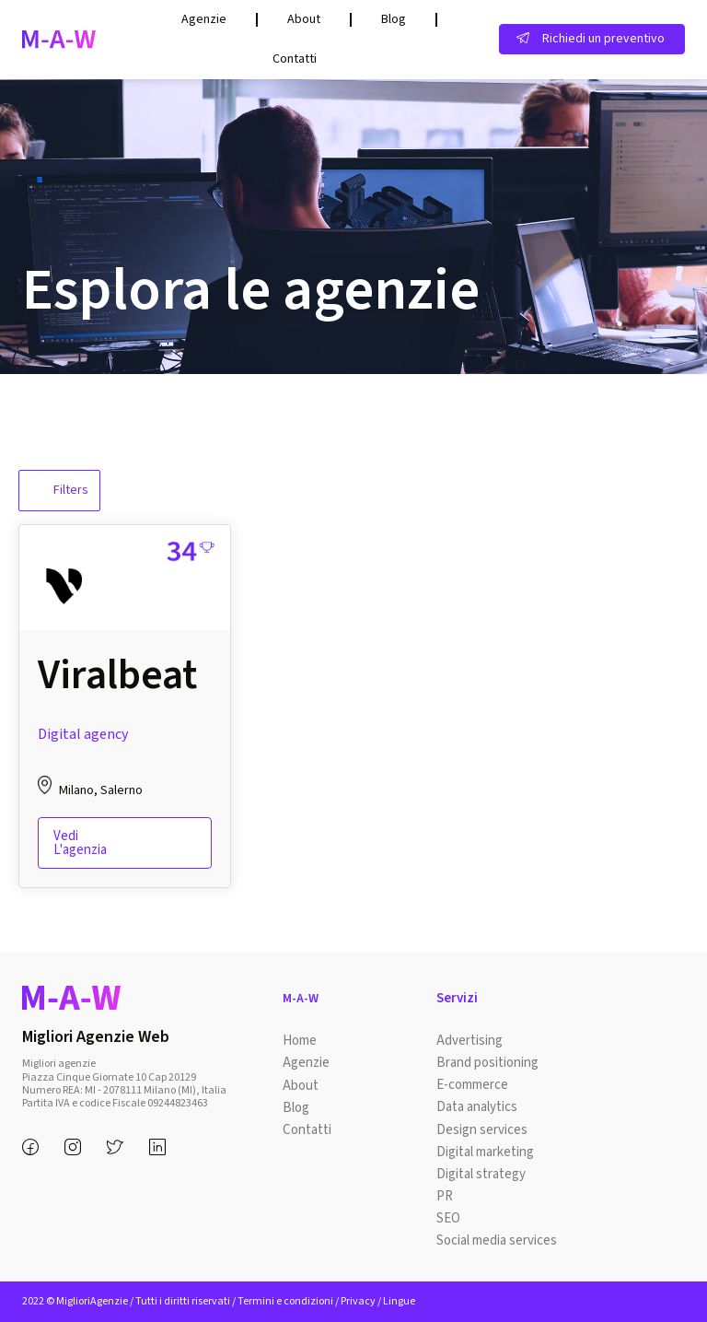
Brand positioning (487, 1062)
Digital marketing (485, 1151)
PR (444, 1195)
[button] (592, 39)
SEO (448, 1217)
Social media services (496, 1239)
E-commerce (472, 1084)
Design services (481, 1129)
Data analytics (476, 1107)
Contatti (294, 59)
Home (300, 1040)
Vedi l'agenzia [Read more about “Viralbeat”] (80, 843)
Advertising (469, 1040)
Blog (393, 19)
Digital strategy (481, 1173)
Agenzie (203, 19)
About (303, 19)
